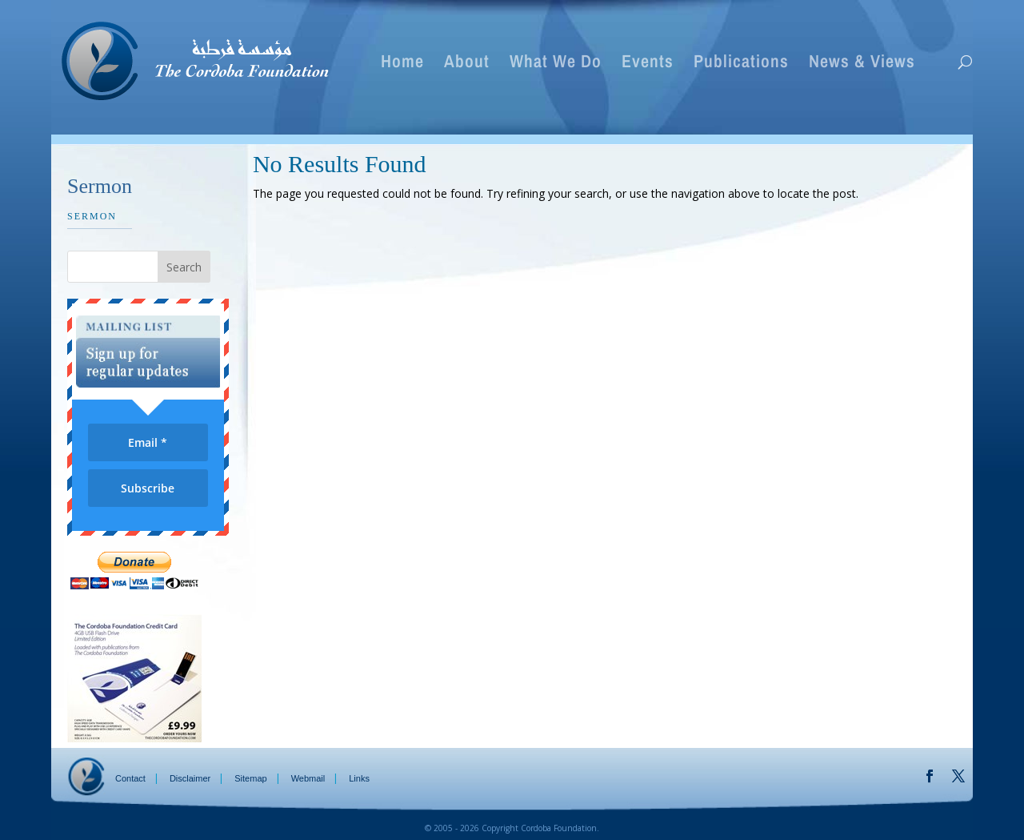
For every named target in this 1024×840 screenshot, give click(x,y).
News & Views (862, 64)
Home (402, 64)
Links (359, 778)
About (467, 64)
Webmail (308, 778)
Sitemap (250, 778)
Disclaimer (190, 778)
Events (648, 64)
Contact (130, 778)
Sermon (92, 216)
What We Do (556, 64)
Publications (741, 64)
